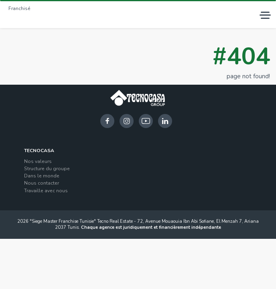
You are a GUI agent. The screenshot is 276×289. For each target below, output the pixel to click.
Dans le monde (41, 176)
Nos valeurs (38, 161)
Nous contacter (41, 183)
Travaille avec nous (46, 190)
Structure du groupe (47, 168)
